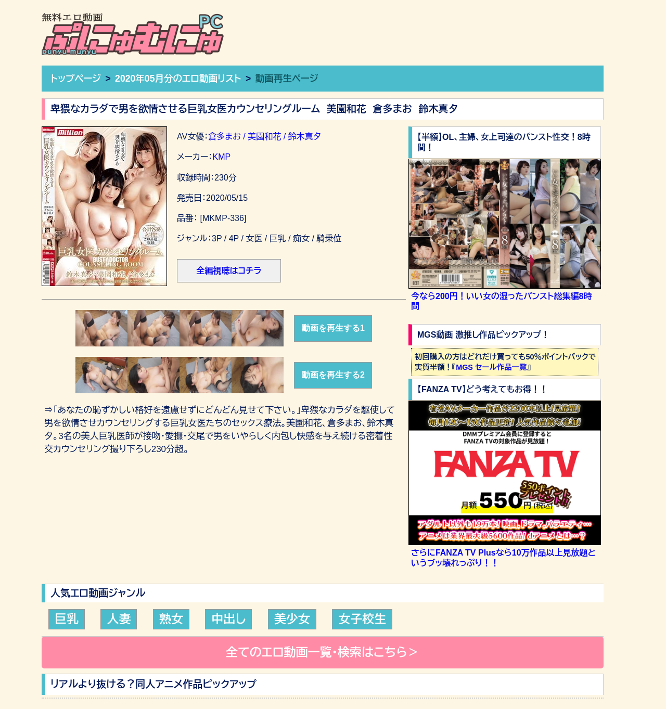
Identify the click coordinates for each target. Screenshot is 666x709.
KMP (221, 156)
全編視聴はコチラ (228, 270)
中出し (228, 619)
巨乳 (67, 619)
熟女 (171, 619)
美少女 (292, 619)
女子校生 (362, 619)
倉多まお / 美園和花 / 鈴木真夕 (267, 136)
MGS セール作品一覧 (491, 367)
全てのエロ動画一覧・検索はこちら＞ (322, 652)
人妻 (119, 619)
